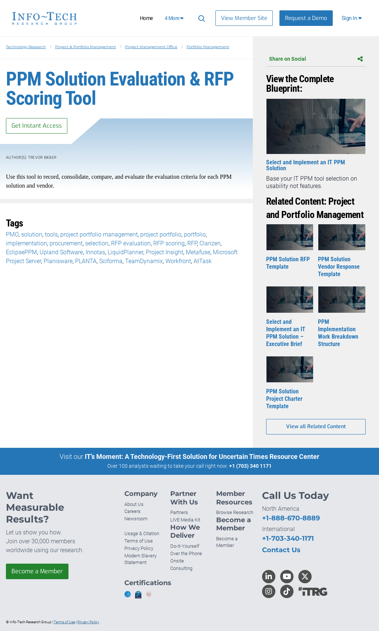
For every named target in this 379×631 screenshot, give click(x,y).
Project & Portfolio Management (85, 46)
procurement (66, 243)
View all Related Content (316, 426)
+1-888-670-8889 (291, 518)
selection (96, 243)
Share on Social (316, 58)
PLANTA (86, 261)
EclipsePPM (21, 252)
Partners (179, 512)
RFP (192, 243)
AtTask (203, 261)
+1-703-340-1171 (288, 538)
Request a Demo (306, 18)
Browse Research (234, 512)
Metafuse (198, 252)
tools (51, 234)
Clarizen (210, 243)
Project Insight (164, 252)
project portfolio (160, 234)
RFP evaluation (131, 243)
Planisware (58, 261)
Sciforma (111, 261)
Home (146, 18)
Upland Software (61, 252)
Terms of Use (138, 541)
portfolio (195, 234)
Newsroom (136, 518)
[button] (352, 18)
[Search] (200, 18)
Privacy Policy (138, 548)
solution (31, 234)
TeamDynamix (144, 261)
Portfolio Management (208, 46)
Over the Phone (186, 553)
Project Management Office (151, 46)
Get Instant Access (36, 126)
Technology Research (26, 46)
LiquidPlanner (125, 252)
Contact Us (281, 550)
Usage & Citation (141, 533)
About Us (134, 504)
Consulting (181, 568)
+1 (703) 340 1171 (250, 466)
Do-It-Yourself (184, 546)
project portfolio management (99, 234)
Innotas (95, 252)
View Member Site (244, 18)
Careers (132, 511)
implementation (26, 243)
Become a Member (37, 571)
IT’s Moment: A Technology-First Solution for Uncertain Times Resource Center (202, 456)
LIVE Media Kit (185, 520)
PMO (12, 234)
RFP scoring (169, 243)
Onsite (177, 561)
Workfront (178, 261)
